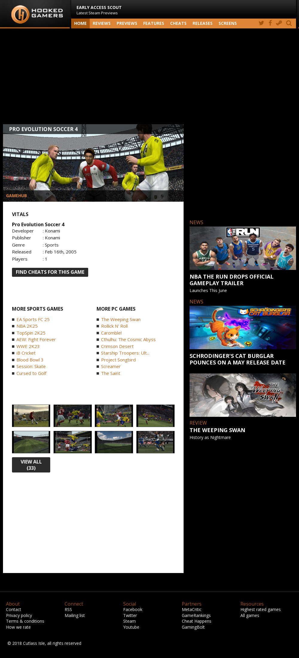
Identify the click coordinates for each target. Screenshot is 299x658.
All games (249, 615)
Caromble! (111, 333)
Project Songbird (118, 360)
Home (80, 23)
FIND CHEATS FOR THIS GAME (50, 272)
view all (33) (31, 464)
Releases (203, 23)
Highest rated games (260, 609)
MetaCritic (192, 609)
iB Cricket (26, 353)
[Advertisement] (149, 76)
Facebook (132, 609)
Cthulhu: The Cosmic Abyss (128, 339)
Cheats (178, 23)
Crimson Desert (117, 346)
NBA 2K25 (27, 326)
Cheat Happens (196, 621)
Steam (129, 621)
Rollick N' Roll (114, 326)
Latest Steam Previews (99, 10)
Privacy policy (19, 615)
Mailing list (75, 615)
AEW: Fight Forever (36, 339)
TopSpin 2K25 (30, 333)
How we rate (18, 627)
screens (228, 23)
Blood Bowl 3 (30, 360)
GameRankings (196, 615)
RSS (68, 609)
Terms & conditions (25, 621)
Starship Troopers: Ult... (125, 353)
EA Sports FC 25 (33, 319)
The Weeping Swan (121, 319)
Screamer (111, 366)
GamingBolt (193, 627)
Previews (127, 23)
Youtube (131, 627)
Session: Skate (31, 366)
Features (153, 23)
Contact (13, 609)
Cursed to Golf (31, 373)
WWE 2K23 (28, 346)
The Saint (110, 373)
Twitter (130, 615)
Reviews (102, 23)
